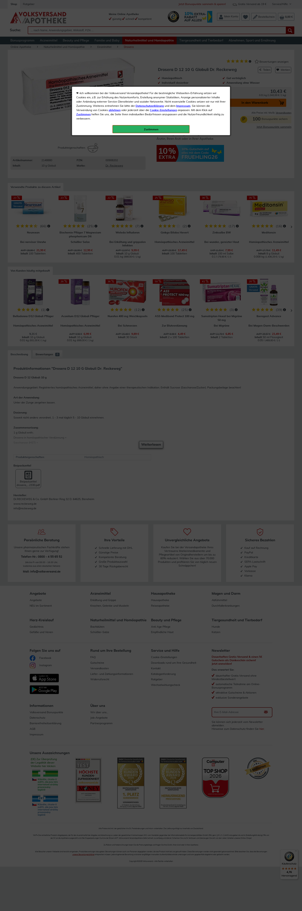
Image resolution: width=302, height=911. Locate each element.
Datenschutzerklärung (150, 86)
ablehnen (115, 90)
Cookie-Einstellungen (163, 90)
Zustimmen (83, 95)
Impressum (183, 86)
